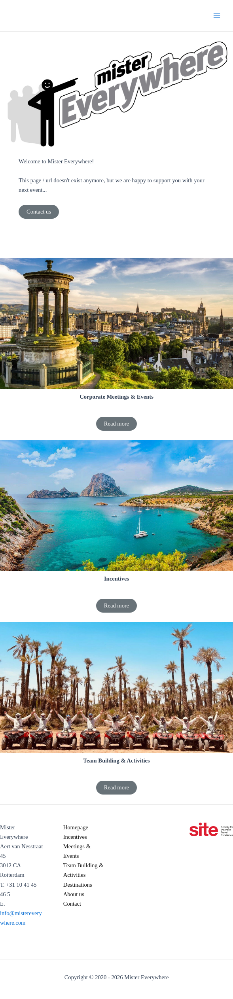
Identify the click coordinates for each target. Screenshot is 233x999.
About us (73, 894)
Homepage (75, 827)
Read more (116, 423)
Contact (72, 904)
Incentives (75, 837)
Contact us (39, 211)
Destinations (77, 885)
